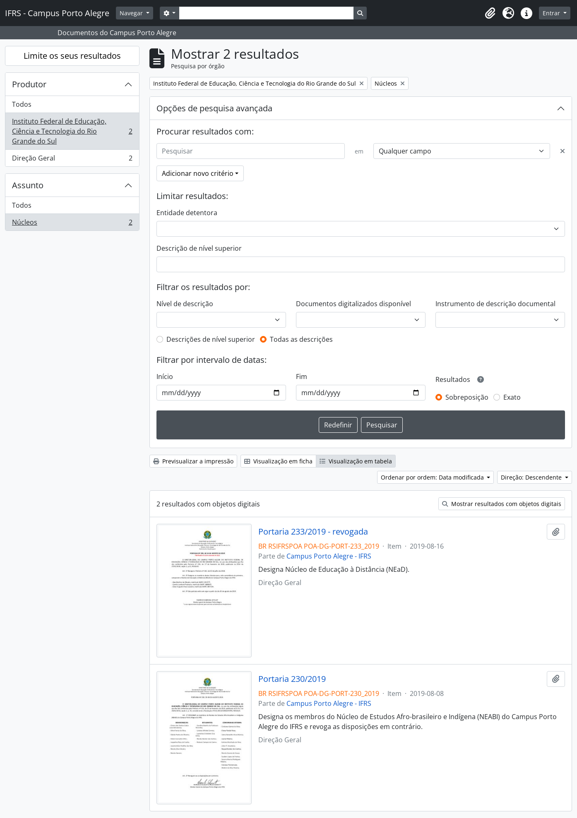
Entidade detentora (186, 212)
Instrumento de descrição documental (495, 303)
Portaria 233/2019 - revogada (313, 532)
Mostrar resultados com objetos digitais (501, 504)
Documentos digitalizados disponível (353, 303)
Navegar (132, 13)
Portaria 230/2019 (292, 679)
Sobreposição (466, 397)
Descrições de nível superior (210, 339)
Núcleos (72, 223)
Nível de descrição (184, 303)
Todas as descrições (301, 339)
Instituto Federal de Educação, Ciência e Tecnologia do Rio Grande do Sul (72, 131)
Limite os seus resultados (72, 55)
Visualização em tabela (356, 461)
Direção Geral (72, 159)
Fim (301, 376)
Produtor (29, 84)
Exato (512, 397)
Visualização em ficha (278, 461)
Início (164, 376)
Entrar (552, 13)
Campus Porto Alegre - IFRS (328, 556)
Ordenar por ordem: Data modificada (433, 477)
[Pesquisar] (250, 151)
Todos (21, 104)
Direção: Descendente (532, 477)
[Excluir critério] (562, 151)
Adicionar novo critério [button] (197, 173)
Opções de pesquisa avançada (214, 108)
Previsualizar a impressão (193, 461)
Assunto (27, 185)
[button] (490, 13)
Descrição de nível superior (199, 248)
